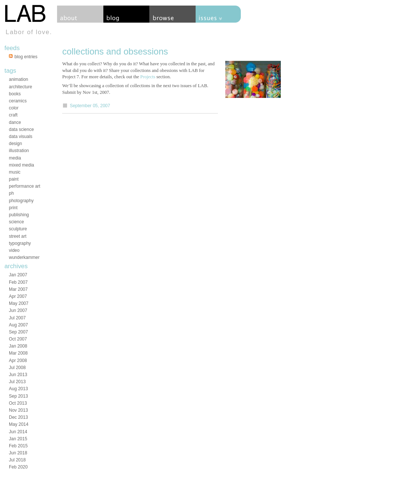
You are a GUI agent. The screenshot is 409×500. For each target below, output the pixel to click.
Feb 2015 (18, 445)
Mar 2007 (18, 289)
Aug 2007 (18, 325)
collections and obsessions (115, 51)
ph (11, 193)
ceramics (18, 100)
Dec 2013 (18, 417)
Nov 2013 (18, 410)
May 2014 (19, 424)
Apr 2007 (18, 296)
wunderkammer (24, 257)
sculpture (18, 228)
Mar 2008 (18, 353)
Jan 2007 (18, 274)
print (13, 207)
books (15, 93)
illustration (19, 150)
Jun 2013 (18, 374)
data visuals (20, 136)
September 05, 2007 (90, 105)
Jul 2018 (17, 460)
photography (21, 200)
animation (18, 79)
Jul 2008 (17, 367)
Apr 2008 (18, 360)
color (14, 108)
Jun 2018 (18, 452)
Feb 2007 (18, 282)
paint (14, 179)
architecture (20, 86)
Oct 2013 (18, 403)
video (14, 250)
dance (15, 122)
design (15, 143)
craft (13, 115)
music (14, 172)
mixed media (21, 165)
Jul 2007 (17, 317)
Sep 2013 (18, 396)
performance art (24, 186)
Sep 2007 (18, 332)
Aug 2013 (18, 388)
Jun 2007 (18, 310)
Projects (148, 76)
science (16, 221)
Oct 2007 (18, 339)
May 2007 (19, 303)
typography (20, 243)
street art (17, 236)
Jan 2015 (18, 438)
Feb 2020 (18, 467)
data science (21, 129)
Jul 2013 (17, 381)
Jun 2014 (18, 431)
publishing (19, 214)
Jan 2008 (18, 346)
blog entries (25, 56)
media (15, 158)
